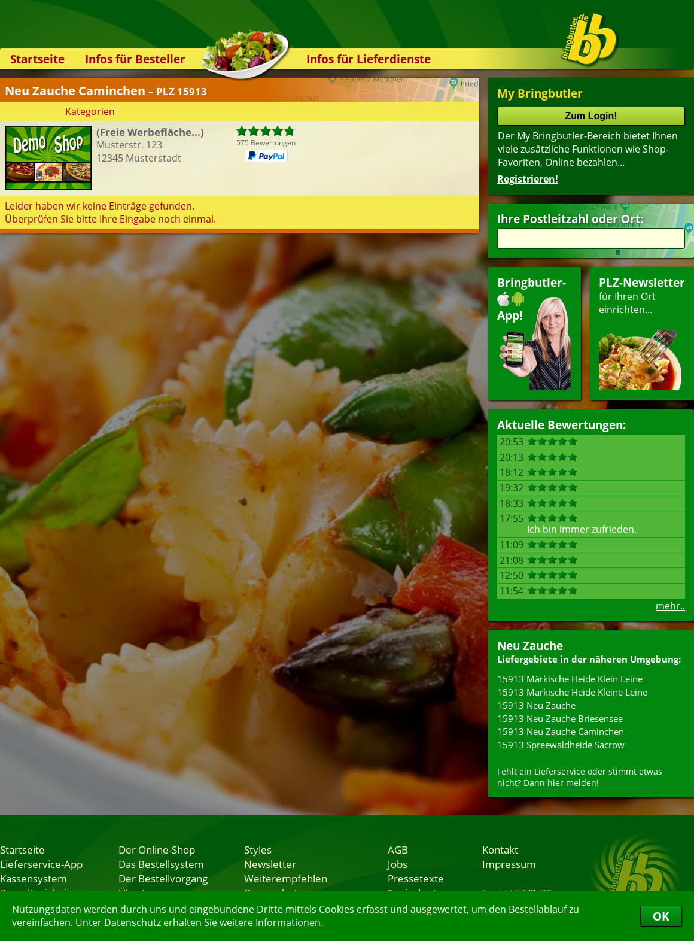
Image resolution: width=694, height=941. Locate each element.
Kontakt (500, 849)
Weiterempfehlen (285, 878)
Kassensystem (33, 878)
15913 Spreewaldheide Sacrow (561, 745)
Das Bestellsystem (161, 864)
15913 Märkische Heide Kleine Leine (572, 692)
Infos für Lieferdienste (368, 58)
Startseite (37, 58)
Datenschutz (132, 922)
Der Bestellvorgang (163, 878)
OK (661, 916)
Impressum (509, 864)
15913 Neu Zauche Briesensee (560, 718)
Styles (258, 849)
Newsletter (270, 864)
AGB (398, 849)
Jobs (397, 864)
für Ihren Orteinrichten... (642, 332)
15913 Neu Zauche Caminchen (560, 731)
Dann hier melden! (561, 782)
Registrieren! (527, 179)
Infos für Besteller (135, 58)
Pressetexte (416, 878)
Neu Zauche (530, 645)
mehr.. (670, 605)
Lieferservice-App (41, 864)
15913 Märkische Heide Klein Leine (570, 679)
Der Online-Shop (156, 849)
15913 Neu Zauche (536, 705)
